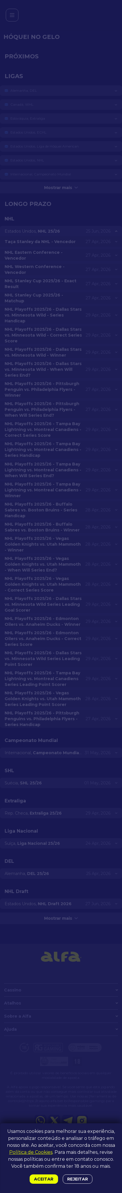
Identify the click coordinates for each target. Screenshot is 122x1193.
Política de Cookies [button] (30, 1152)
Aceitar (43, 1179)
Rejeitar (77, 1179)
